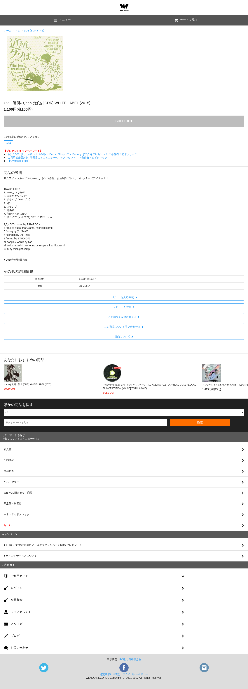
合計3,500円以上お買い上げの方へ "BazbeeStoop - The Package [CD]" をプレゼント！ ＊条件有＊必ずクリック (72, 154)
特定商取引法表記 (110, 674)
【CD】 (8, 143)
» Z (18, 30)
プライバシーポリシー (135, 674)
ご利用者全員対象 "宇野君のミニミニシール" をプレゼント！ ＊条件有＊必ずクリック (57, 157)
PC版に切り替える (130, 659)
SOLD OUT (124, 121)
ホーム (7, 30)
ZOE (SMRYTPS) (34, 30)
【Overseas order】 (19, 160)
